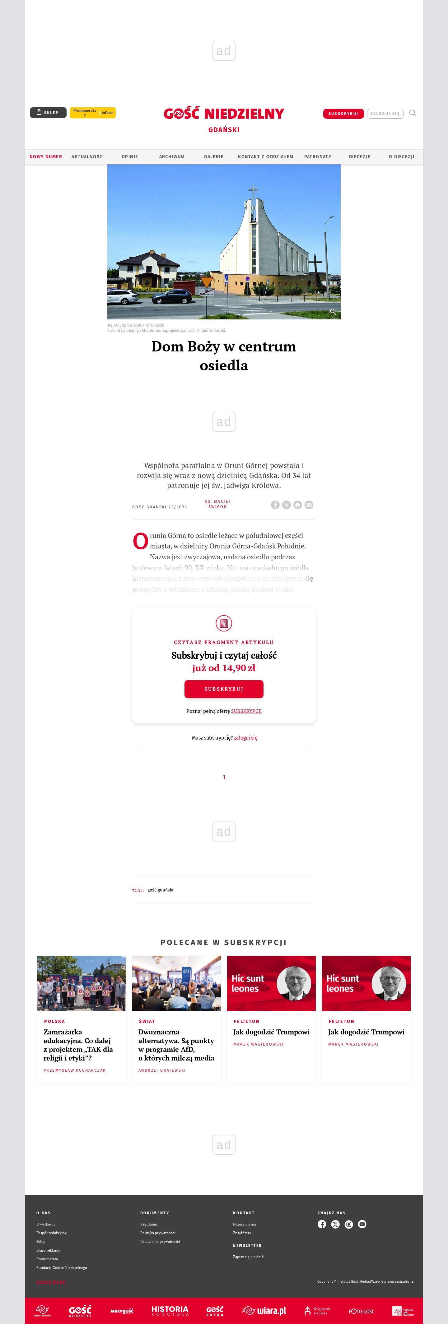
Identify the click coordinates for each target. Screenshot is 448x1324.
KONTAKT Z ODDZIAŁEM (266, 156)
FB (276, 503)
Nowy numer (46, 156)
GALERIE (214, 156)
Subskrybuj (224, 688)
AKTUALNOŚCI (88, 156)
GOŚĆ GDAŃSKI (160, 890)
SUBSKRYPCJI (246, 711)
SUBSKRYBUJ (344, 113)
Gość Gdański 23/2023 (159, 507)
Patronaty (318, 156)
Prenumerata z (84, 112)
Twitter (287, 503)
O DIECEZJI (401, 156)
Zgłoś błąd (51, 1282)
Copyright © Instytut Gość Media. (343, 1282)
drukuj (299, 503)
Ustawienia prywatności (160, 1241)
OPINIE (130, 156)
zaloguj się (385, 113)
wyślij (310, 503)
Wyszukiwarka (412, 113)
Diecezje (360, 156)
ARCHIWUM (172, 156)
